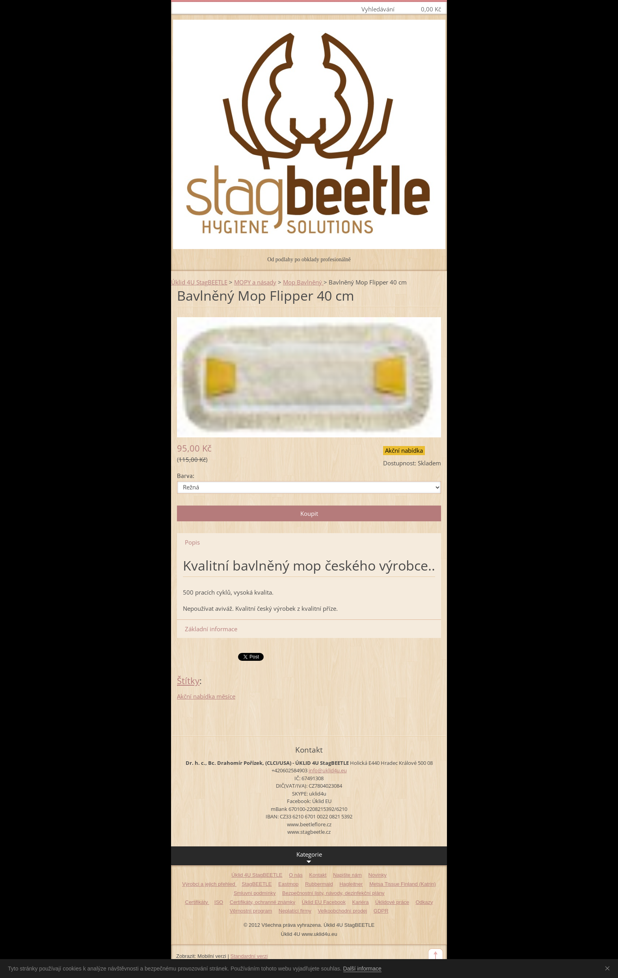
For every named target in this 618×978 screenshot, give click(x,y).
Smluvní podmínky (255, 893)
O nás (296, 875)
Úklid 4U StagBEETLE (199, 282)
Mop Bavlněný (303, 282)
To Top (435, 955)
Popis (192, 542)
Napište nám (347, 875)
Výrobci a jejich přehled (209, 884)
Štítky (188, 681)
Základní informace (211, 629)
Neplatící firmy (295, 911)
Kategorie (309, 857)
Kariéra (360, 902)
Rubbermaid (319, 884)
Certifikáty (197, 902)
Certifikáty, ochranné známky (262, 902)
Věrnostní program (251, 911)
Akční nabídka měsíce (206, 696)
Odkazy (424, 902)
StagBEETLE (257, 884)
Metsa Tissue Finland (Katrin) (402, 884)
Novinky (377, 875)
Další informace (362, 968)
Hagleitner (351, 884)
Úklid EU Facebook (324, 902)
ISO (218, 902)
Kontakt (317, 875)
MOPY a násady (255, 282)
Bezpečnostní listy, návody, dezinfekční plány (333, 893)
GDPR (381, 911)
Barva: (185, 475)
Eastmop (288, 884)
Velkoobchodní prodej (342, 911)
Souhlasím (609, 968)
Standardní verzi (249, 956)
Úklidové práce (392, 902)
